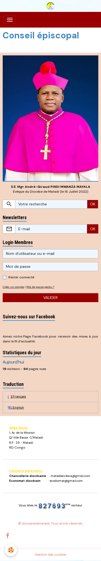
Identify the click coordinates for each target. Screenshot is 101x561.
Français (17, 396)
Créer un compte (13, 287)
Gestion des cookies (51, 554)
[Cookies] (11, 550)
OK (92, 204)
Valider (50, 297)
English (16, 407)
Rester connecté (21, 277)
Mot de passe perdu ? (40, 287)
